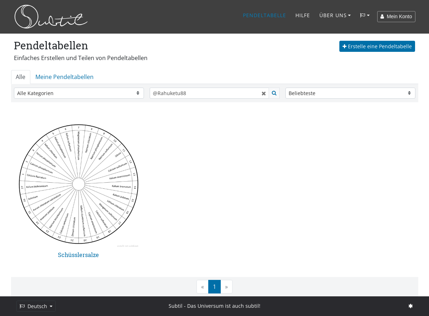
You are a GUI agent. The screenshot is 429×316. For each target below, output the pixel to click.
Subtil (176, 305)
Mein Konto (396, 16)
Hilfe (302, 15)
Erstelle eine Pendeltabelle (377, 46)
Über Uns (333, 15)
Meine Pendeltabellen (64, 77)
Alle (20, 77)
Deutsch (34, 306)
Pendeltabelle (264, 15)
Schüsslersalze (78, 254)
